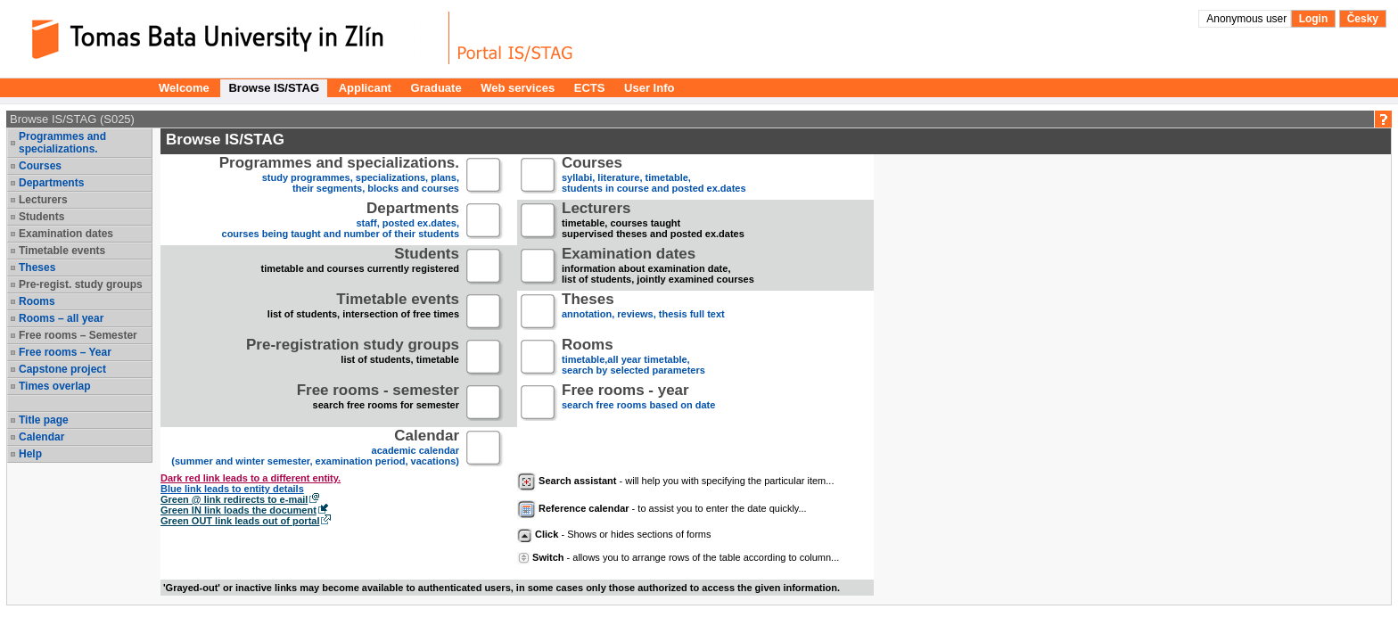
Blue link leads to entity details (232, 488)
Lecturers (43, 199)
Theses (37, 267)
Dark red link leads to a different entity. (250, 478)
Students (41, 216)
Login (1313, 18)
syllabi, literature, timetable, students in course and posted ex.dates (654, 176)
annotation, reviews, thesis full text (643, 312)
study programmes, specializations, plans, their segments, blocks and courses (339, 176)
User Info (649, 88)
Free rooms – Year (65, 352)
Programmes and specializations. (62, 142)
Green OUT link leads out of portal (239, 520)
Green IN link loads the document (238, 510)
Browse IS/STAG (273, 88)
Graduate (436, 88)
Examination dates (66, 233)
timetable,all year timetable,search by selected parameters (633, 358)
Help (30, 454)
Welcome (184, 88)
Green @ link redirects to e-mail (234, 499)
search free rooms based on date (638, 403)
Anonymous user (1247, 18)
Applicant (365, 88)
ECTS (589, 88)
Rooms (37, 301)
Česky (1362, 18)
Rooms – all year (61, 318)
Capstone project (62, 369)
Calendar (41, 437)
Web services (518, 88)
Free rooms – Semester (78, 335)
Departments (51, 183)
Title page (44, 420)
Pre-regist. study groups (81, 284)
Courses (40, 166)
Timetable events (62, 250)
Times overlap (54, 386)
